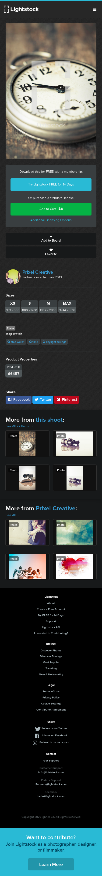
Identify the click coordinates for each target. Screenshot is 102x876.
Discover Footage (51, 656)
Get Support (51, 760)
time (33, 342)
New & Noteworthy (51, 674)
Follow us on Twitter (54, 728)
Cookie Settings (51, 703)
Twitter (43, 399)
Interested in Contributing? (51, 633)
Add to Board (51, 239)
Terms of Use (51, 691)
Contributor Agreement (51, 709)
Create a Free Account (51, 609)
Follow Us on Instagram (54, 742)
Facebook (18, 399)
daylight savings (54, 342)
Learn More (51, 864)
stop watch (16, 342)
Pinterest (66, 399)
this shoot (49, 419)
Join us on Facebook (54, 735)
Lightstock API (51, 627)
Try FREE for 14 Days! (51, 615)
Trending (51, 668)
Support (51, 621)
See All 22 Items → (19, 426)
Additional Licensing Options (51, 220)
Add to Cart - (51, 208)
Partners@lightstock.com (51, 784)
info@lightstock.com (51, 772)
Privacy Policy (51, 697)
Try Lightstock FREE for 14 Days (51, 184)
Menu (94, 9)
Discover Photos (51, 650)
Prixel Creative (37, 272)
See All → (13, 515)
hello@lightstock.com (51, 796)
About (51, 603)
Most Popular (51, 662)
